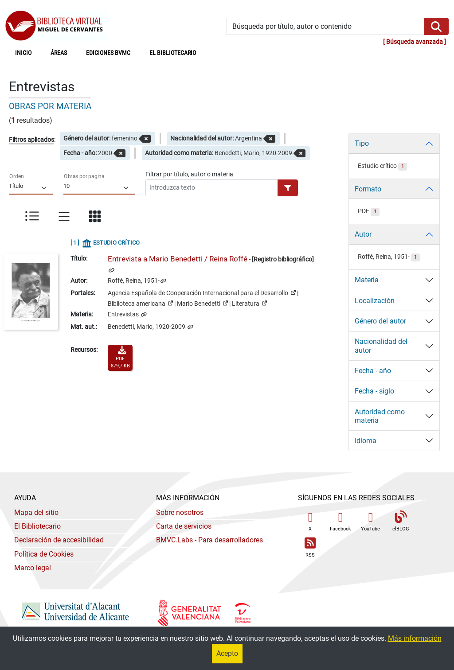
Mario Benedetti (202, 303)
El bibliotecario (172, 53)
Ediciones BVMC (108, 53)
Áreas (59, 53)
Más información (415, 638)
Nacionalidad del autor (381, 345)
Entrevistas (124, 314)
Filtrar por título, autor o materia (189, 174)
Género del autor (380, 321)
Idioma (365, 440)
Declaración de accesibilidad (59, 540)
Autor (363, 234)
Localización (375, 300)
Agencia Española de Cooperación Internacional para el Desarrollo (202, 292)
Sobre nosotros (180, 512)
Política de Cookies (44, 554)
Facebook (340, 521)
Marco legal (32, 568)
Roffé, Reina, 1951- (134, 280)
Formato (368, 189)
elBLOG (400, 521)
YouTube (370, 521)
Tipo (362, 143)
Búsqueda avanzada (414, 42)
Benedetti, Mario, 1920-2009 (147, 327)
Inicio (28, 52)
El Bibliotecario (37, 526)
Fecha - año (373, 370)
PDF (369, 211)
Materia (367, 280)
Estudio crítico (382, 166)
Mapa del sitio (36, 512)
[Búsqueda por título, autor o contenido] (325, 26)
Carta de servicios (183, 526)
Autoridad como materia (380, 416)
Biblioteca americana (140, 303)
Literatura (249, 303)
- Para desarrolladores (209, 540)
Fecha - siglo (374, 391)
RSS (310, 547)
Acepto (227, 653)
